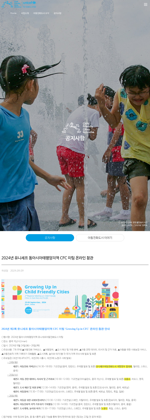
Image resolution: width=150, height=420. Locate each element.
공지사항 (57, 13)
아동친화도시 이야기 (100, 238)
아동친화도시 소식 (41, 13)
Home (13, 13)
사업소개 (25, 13)
